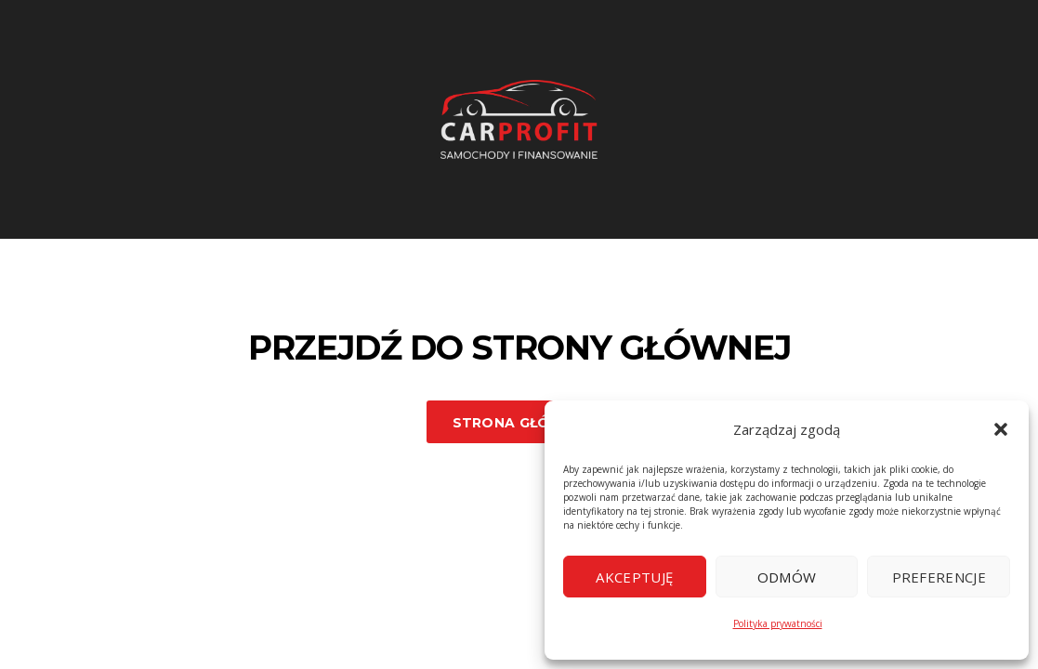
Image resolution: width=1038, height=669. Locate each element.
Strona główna (519, 422)
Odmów (787, 577)
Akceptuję (634, 577)
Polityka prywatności (777, 623)
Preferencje (939, 577)
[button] (1001, 429)
